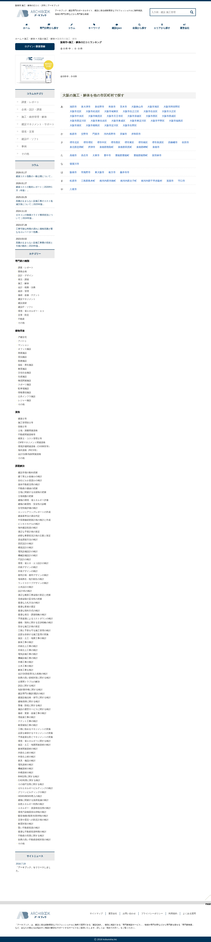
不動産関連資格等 (26, 434)
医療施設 (22, 361)
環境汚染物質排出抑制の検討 (32, 812)
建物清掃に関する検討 (29, 701)
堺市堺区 (88, 142)
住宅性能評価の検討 (28, 508)
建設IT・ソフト (25, 307)
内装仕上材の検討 (26, 752)
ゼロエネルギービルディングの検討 (35, 788)
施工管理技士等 (25, 422)
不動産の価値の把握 (28, 488)
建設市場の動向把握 (28, 472)
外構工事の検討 (25, 662)
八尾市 (73, 189)
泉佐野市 (99, 106)
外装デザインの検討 (28, 571)
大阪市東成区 (118, 120)
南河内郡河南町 (108, 180)
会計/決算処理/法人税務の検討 (33, 673)
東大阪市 (99, 172)
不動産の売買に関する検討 (31, 835)
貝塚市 (123, 134)
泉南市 (156, 147)
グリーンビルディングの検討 (32, 792)
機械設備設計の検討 (28, 555)
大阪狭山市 (137, 106)
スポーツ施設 (24, 384)
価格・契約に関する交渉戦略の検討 (35, 622)
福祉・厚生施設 (25, 365)
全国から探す (139, 26)
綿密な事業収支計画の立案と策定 (34, 535)
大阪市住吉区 (150, 111)
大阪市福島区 (176, 120)
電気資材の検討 (25, 764)
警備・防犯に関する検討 (30, 705)
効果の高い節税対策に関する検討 (34, 677)
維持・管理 (23, 291)
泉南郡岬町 (142, 147)
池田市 (73, 106)
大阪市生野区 (130, 125)
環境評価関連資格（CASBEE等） (34, 446)
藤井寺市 (124, 172)
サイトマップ (96, 913)
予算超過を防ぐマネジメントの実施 (35, 737)
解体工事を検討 (25, 670)
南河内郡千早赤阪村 (151, 180)
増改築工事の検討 (26, 717)
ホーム (26, 26)
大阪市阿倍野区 (171, 106)
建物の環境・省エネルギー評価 (33, 500)
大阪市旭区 (153, 106)
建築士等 (22, 418)
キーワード (94, 26)
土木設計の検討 (25, 587)
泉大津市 (86, 106)
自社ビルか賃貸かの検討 (30, 480)
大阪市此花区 (93, 111)
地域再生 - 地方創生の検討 (31, 579)
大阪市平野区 (157, 120)
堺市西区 (115, 142)
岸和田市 (136, 134)
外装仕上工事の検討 (28, 650)
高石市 (84, 155)
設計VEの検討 (25, 591)
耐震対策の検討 (25, 823)
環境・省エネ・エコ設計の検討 (33, 563)
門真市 (96, 134)
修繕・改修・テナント (29, 295)
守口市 (181, 180)
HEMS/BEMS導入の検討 (30, 796)
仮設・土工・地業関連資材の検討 (34, 745)
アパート (22, 341)
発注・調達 (23, 279)
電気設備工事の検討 (28, 654)
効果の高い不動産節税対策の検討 (34, 839)
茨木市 (123, 106)
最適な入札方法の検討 (29, 602)
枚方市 (112, 172)
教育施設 (22, 369)
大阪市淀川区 (111, 125)
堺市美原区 (158, 142)
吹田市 (185, 142)
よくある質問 (189, 913)
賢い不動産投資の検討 (29, 827)
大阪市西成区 (169, 116)
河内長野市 (110, 134)
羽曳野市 (86, 172)
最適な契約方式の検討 (29, 610)
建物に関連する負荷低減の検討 (33, 800)
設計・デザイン (25, 275)
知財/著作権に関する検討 (30, 689)
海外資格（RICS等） (28, 450)
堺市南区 (143, 142)
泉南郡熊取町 (107, 147)
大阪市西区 (152, 116)
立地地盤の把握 (25, 496)
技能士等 (22, 426)
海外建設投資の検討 (28, 527)
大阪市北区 (75, 111)
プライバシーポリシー (152, 913)
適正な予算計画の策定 (29, 531)
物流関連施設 (24, 380)
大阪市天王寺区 (115, 116)
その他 (21, 323)
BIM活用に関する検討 (28, 776)
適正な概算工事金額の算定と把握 (34, 595)
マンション (23, 345)
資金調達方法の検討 (28, 539)
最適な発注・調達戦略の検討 (32, 614)
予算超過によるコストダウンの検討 (35, 618)
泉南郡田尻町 (125, 147)
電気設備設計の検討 (28, 551)
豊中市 (107, 155)
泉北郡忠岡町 (77, 147)
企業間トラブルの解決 (29, 681)
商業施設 (22, 353)
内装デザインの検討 (28, 567)
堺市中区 (102, 142)
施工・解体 (23, 283)
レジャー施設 (24, 400)
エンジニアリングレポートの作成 (34, 512)
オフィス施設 (24, 349)
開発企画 (22, 271)
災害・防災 (23, 315)
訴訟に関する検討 (26, 685)
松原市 (73, 180)
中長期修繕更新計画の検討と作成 (34, 520)
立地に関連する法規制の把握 (32, 492)
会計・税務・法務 (26, 287)
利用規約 (173, 913)
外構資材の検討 (25, 772)
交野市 (84, 134)
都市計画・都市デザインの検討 (33, 575)
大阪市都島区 (93, 125)
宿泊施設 (22, 357)
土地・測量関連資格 (28, 430)
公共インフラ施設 (26, 396)
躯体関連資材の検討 (28, 748)
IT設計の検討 (24, 559)
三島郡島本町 (88, 180)
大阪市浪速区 (134, 116)
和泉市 (112, 106)
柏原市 (73, 134)
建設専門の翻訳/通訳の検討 (31, 693)
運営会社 (184, 26)
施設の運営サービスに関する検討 (34, 709)
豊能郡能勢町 (141, 155)
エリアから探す (162, 26)
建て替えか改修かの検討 (30, 476)
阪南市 (73, 172)
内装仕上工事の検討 (28, 646)
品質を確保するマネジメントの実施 (35, 733)
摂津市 (91, 147)
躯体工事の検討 (25, 642)
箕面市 (170, 180)
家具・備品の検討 (26, 760)
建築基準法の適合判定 (29, 516)
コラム (71, 26)
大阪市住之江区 (131, 111)
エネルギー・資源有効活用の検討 (34, 808)
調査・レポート (25, 267)
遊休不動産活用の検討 (29, 484)
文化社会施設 (24, 372)
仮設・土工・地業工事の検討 (32, 638)
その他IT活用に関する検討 (31, 784)
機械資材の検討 (25, 768)
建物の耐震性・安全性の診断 (32, 504)
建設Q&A (117, 26)
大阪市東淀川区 (138, 120)
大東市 (96, 155)
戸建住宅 (22, 337)
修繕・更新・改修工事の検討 (32, 713)
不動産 (21, 319)
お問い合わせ (129, 913)
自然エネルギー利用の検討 (31, 804)
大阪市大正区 (169, 111)
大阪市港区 (75, 125)
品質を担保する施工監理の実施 (33, 634)
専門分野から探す (49, 26)
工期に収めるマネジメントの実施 (34, 729)
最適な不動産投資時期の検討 (32, 831)
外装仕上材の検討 (26, 756)
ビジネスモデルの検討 (29, 524)
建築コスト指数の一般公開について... (34, 176)
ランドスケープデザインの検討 (33, 583)
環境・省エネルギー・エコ (31, 311)
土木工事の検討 (25, 666)
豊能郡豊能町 (122, 155)
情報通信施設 (24, 392)
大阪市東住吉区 (99, 120)
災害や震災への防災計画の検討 (33, 820)
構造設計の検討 (25, 547)
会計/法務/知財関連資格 (29, 454)
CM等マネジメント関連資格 (31, 442)
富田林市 (157, 155)
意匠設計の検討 (25, 543)
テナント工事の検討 (28, 721)
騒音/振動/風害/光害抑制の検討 (33, 816)
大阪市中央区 (77, 116)
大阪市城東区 (111, 111)
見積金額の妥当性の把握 (30, 599)
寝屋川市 (74, 163)
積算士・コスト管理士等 (30, 438)
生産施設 (22, 376)
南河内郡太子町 (128, 180)
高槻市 (73, 155)
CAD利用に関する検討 (29, 780)
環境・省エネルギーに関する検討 (34, 741)
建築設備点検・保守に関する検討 (34, 697)
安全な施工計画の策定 (29, 626)
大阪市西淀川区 (78, 120)
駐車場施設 (23, 388)
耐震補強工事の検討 (28, 725)
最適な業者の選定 (26, 606)
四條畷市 (173, 142)
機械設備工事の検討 (28, 658)
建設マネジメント (26, 299)
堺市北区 (74, 142)
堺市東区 (129, 142)
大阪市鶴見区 (95, 116)
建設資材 (22, 303)
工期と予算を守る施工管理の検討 (34, 630)
